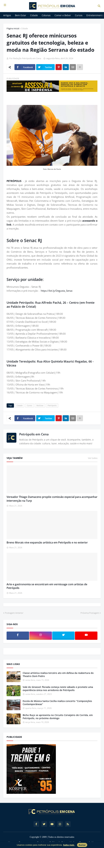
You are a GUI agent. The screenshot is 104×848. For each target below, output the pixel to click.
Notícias (39, 405)
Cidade (24, 28)
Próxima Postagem (90, 612)
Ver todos (92, 458)
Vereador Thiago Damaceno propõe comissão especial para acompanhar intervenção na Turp (52, 498)
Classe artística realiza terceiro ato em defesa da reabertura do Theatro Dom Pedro (58, 674)
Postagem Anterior (14, 612)
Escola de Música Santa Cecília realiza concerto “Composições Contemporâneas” (57, 702)
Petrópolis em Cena (34, 434)
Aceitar (82, 845)
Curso (29, 405)
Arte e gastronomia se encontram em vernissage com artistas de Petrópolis (47, 586)
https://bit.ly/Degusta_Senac (57, 290)
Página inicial (13, 28)
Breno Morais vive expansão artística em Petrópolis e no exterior (47, 542)
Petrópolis (52, 405)
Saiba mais (69, 845)
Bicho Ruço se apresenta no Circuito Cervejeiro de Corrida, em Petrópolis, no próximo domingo (58, 716)
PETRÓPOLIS (15, 181)
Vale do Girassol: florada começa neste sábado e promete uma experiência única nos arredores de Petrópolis (58, 688)
